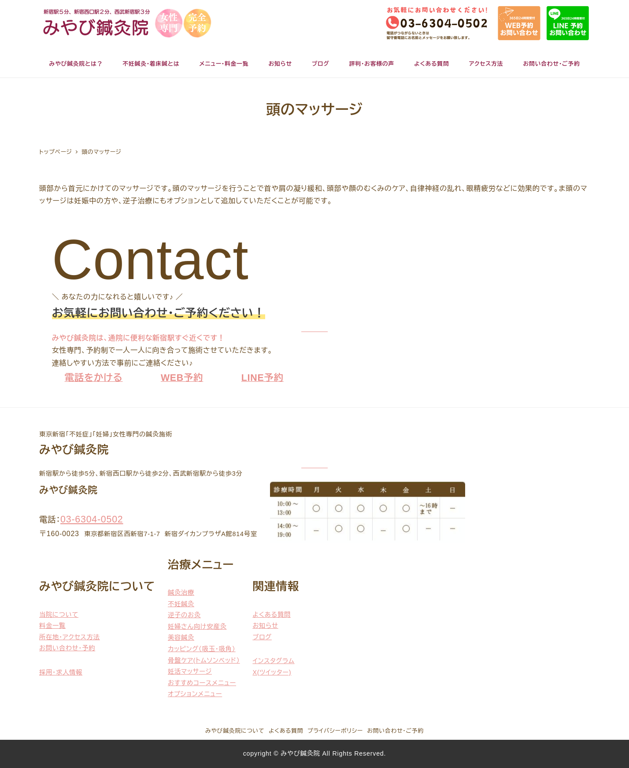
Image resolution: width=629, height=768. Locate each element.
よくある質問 (271, 614)
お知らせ (265, 625)
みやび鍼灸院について (234, 730)
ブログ (262, 637)
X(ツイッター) (271, 672)
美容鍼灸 (181, 637)
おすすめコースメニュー (202, 682)
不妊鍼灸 (181, 604)
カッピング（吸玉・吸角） (202, 648)
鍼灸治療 (181, 592)
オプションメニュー (195, 693)
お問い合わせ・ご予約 (395, 730)
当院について (58, 614)
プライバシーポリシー (335, 730)
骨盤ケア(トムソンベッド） (204, 660)
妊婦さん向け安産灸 (197, 626)
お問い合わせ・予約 (67, 648)
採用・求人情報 (60, 672)
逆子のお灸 (184, 615)
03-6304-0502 (91, 519)
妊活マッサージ (190, 671)
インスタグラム (273, 660)
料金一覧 (52, 625)
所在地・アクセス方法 (69, 637)
